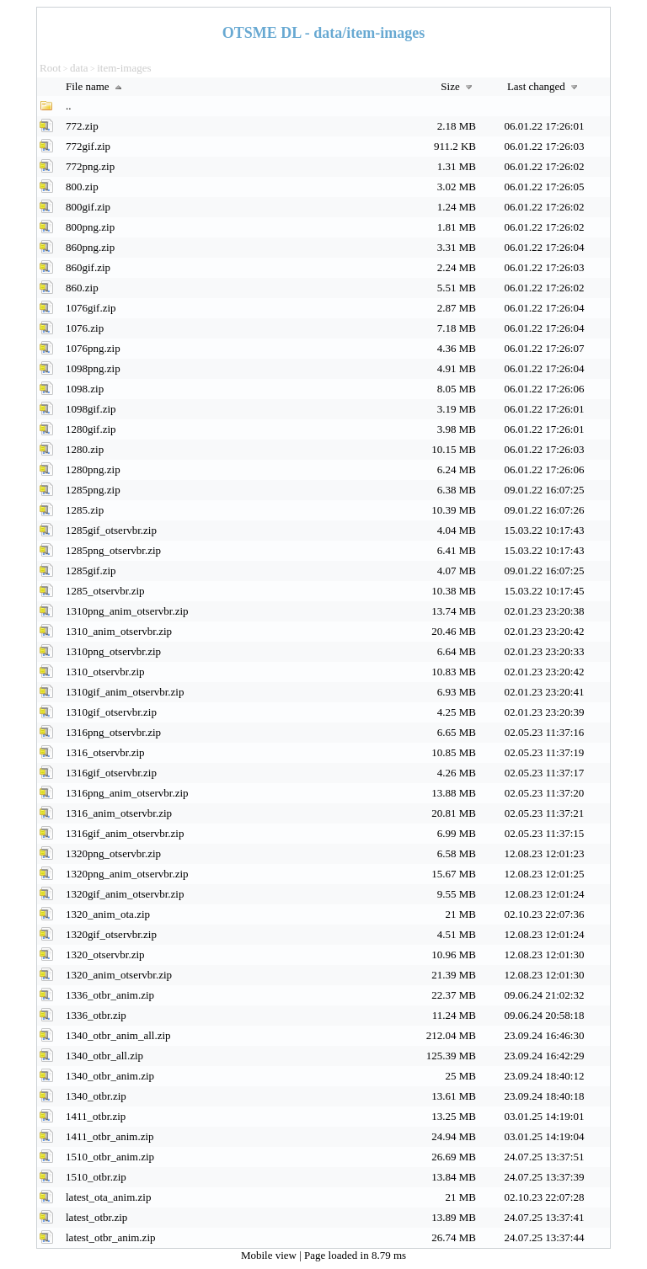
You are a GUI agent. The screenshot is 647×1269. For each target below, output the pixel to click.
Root (50, 67)
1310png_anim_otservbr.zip (127, 611)
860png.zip (90, 247)
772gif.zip (88, 146)
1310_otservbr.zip (105, 671)
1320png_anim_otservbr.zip (127, 873)
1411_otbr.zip (96, 1116)
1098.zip (85, 388)
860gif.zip (88, 267)
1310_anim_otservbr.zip (119, 631)
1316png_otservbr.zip (113, 732)
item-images (124, 67)
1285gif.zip (91, 570)
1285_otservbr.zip (105, 590)
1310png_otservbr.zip (113, 651)
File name (96, 86)
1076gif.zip (91, 307)
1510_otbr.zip (96, 1176)
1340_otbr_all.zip (104, 1055)
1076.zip (85, 328)
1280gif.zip (91, 429)
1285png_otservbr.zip (113, 550)
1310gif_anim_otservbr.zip (125, 691)
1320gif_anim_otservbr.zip (125, 894)
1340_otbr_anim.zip (110, 1075)
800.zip (82, 186)
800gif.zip (88, 206)
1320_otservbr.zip (105, 954)
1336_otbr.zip (96, 1015)
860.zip (82, 287)
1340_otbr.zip (96, 1096)
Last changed (544, 86)
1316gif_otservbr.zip (111, 772)
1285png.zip (93, 489)
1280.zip (85, 449)
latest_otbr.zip (96, 1217)
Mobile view (270, 1255)
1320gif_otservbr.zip (111, 934)
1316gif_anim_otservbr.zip (125, 833)
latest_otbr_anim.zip (111, 1237)
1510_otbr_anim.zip (110, 1156)
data (79, 67)
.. (69, 105)
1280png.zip (93, 469)
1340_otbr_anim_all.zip (118, 1035)
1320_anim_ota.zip (108, 914)
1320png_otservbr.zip (113, 853)
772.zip (82, 126)
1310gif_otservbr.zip (111, 712)
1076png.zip (93, 348)
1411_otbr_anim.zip (110, 1136)
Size (458, 86)
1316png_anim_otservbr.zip (127, 792)
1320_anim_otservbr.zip (119, 974)
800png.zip (90, 227)
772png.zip (90, 166)
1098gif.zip (91, 409)
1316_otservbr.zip (105, 752)
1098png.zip (93, 368)
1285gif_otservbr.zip (111, 530)
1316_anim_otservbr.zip (119, 813)
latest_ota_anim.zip (108, 1197)
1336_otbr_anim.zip (110, 995)
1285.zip (85, 510)
